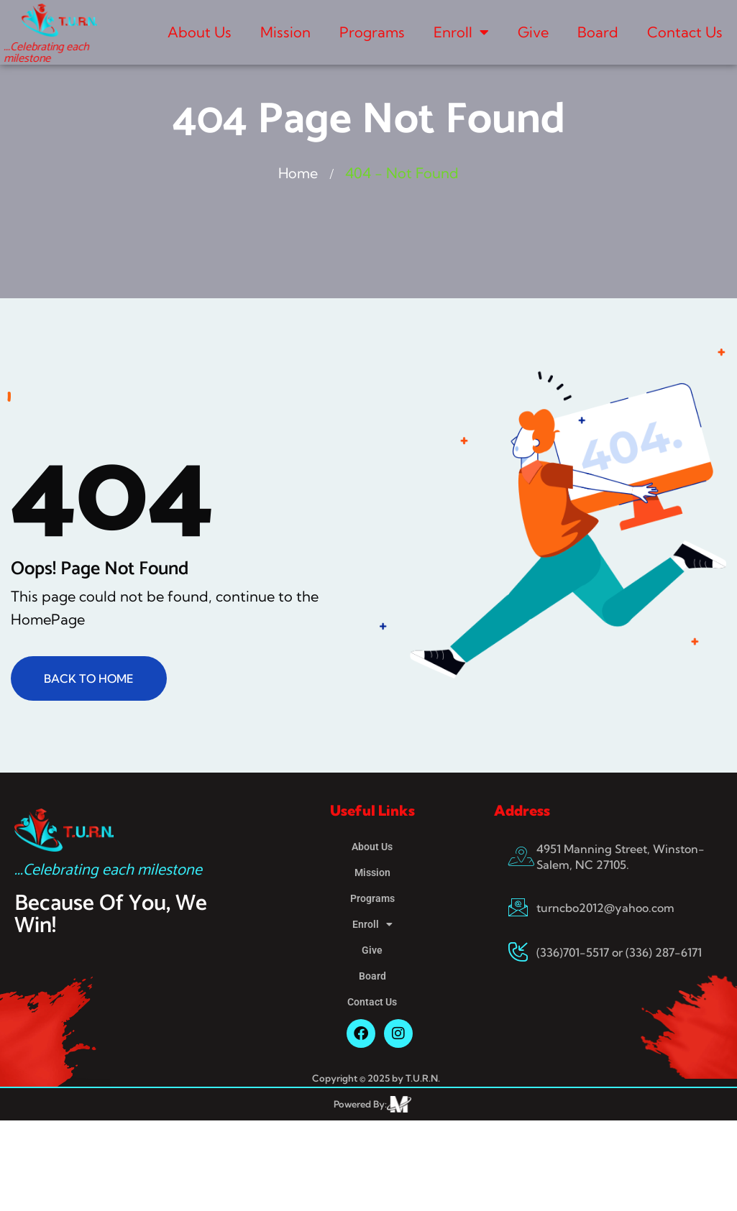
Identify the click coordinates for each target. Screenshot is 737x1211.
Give (533, 32)
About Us (200, 32)
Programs (372, 32)
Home (298, 173)
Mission (285, 32)
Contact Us (685, 32)
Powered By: (360, 1104)
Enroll (461, 32)
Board (597, 32)
